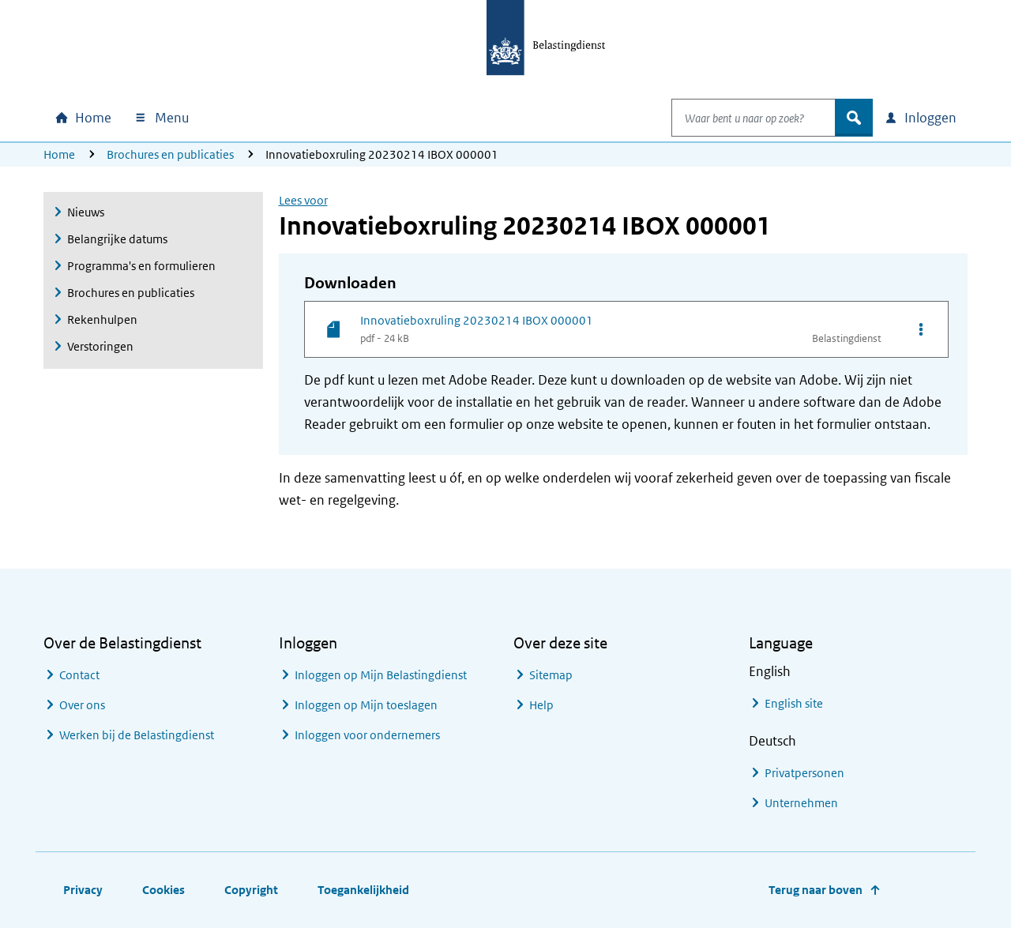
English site (794, 703)
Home (59, 154)
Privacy (83, 889)
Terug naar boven (816, 889)
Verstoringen (100, 346)
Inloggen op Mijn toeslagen (366, 704)
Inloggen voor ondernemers (367, 734)
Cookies (163, 889)
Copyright (251, 889)
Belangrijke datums (117, 238)
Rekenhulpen (102, 319)
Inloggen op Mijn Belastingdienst (381, 674)
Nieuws (85, 212)
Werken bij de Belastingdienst (136, 734)
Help (541, 704)
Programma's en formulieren (141, 265)
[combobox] (737, 118)
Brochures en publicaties (170, 154)
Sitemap (551, 674)
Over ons (82, 704)
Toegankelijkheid (363, 889)
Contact (79, 674)
